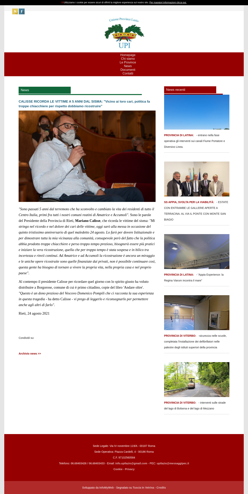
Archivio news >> (30, 353)
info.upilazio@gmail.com (131, 463)
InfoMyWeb (106, 487)
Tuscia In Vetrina (143, 487)
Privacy (130, 469)
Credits (161, 487)
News (128, 66)
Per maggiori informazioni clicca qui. (168, 2)
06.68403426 (79, 463)
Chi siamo (128, 58)
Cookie (118, 469)
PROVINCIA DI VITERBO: (180, 335)
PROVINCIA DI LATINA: (179, 135)
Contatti (127, 73)
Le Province (128, 62)
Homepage (127, 55)
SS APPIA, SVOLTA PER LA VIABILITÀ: (189, 202)
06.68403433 (97, 463)
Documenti (128, 69)
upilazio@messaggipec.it (173, 463)
